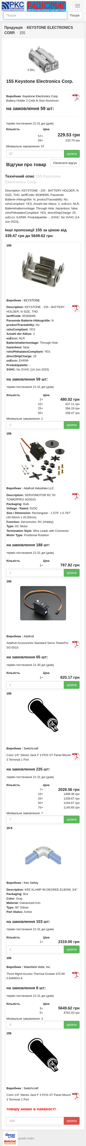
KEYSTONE (32, 300)
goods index (26, 1138)
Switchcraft (31, 748)
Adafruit (29, 636)
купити (72, 154)
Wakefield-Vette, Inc (37, 967)
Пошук (75, 15)
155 (8, 245)
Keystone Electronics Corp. (40, 96)
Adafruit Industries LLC (39, 488)
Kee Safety (31, 882)
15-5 (9, 828)
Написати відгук (65, 163)
